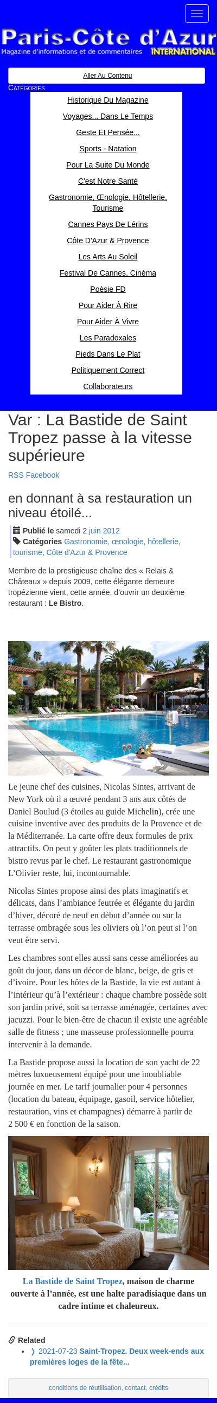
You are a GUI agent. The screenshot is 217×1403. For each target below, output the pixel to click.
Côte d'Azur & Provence (86, 552)
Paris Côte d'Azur (108, 42)
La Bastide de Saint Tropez (73, 1281)
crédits (158, 1388)
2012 (111, 530)
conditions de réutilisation (85, 1388)
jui (95, 530)
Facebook (42, 475)
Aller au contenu (107, 75)
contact (135, 1388)
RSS (16, 475)
